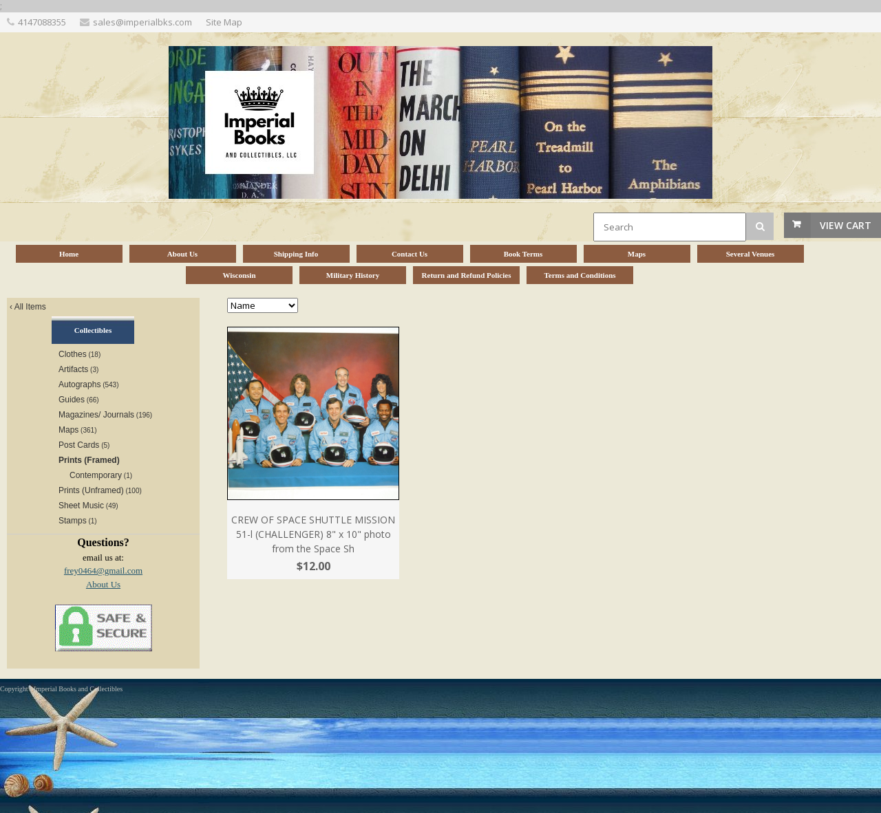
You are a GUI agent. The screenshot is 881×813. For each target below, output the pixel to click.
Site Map (224, 22)
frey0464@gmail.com (103, 570)
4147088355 (42, 22)
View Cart (845, 225)
